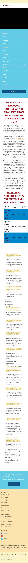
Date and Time (5, 61)
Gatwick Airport (4, 497)
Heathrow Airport (5, 494)
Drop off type (5, 47)
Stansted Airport (4, 500)
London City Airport (5, 510)
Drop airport (5, 54)
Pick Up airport (5, 40)
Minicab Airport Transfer (12, 544)
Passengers (4, 67)
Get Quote (14, 91)
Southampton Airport (5, 507)
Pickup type (4, 33)
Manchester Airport (5, 505)
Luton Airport (4, 502)
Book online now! (14, 483)
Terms (16, 554)
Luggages (4, 74)
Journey (4, 81)
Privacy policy (21, 554)
